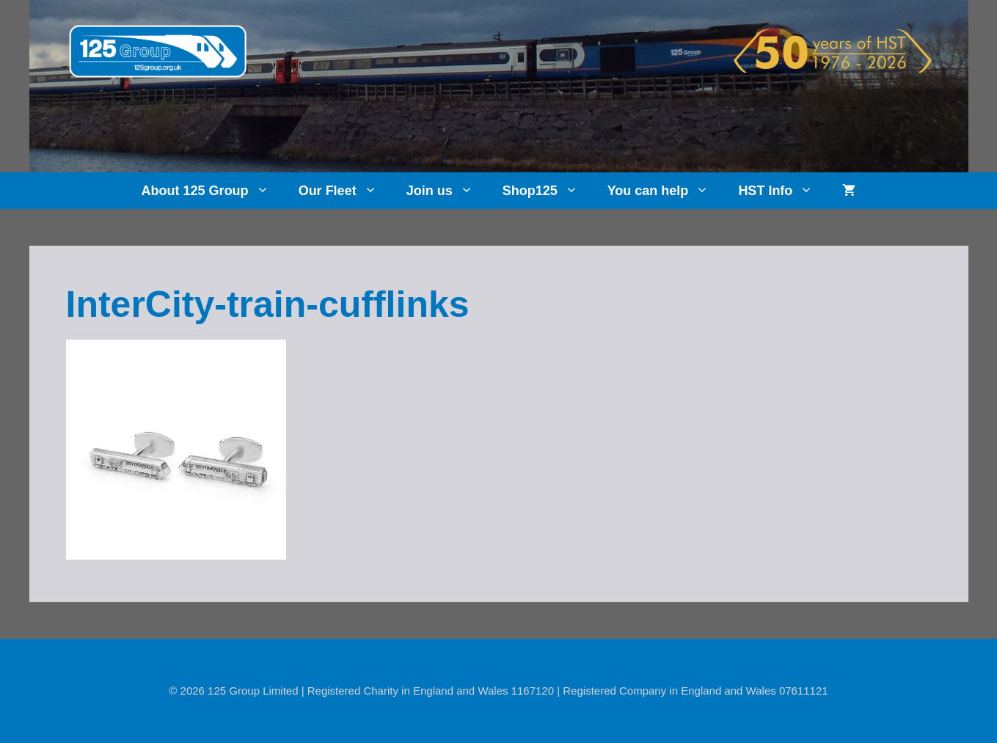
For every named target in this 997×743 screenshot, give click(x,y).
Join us (447, 190)
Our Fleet (345, 190)
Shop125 (548, 190)
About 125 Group (213, 190)
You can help (665, 190)
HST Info (783, 190)
